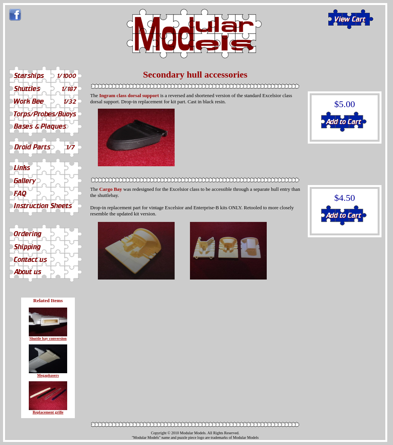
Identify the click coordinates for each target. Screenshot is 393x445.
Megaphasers (48, 375)
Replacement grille (48, 412)
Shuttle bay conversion (47, 338)
